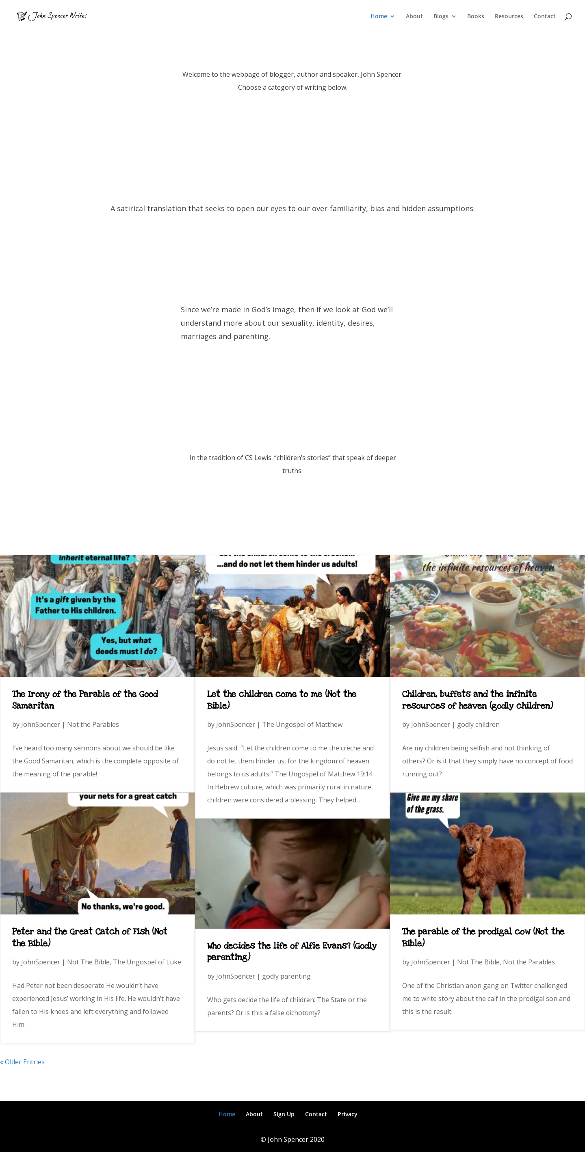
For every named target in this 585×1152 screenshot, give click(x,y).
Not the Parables (93, 724)
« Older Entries (22, 1061)
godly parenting (286, 976)
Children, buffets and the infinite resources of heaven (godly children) (477, 700)
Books (475, 16)
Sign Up (284, 1114)
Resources (509, 16)
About (414, 16)
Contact (545, 16)
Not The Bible (88, 961)
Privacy (348, 1114)
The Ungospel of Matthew (302, 724)
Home (378, 16)
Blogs (440, 16)
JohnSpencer (40, 724)
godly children (478, 724)
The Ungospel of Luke (147, 961)
